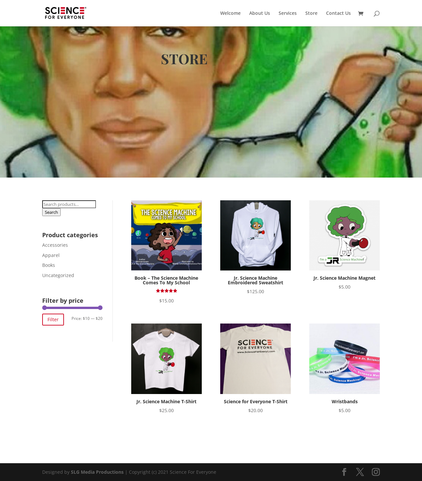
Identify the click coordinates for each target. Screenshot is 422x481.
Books (48, 265)
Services (288, 13)
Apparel (51, 255)
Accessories (55, 245)
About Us (259, 13)
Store (311, 13)
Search (51, 212)
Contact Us (338, 13)
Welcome (230, 13)
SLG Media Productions (97, 472)
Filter (53, 319)
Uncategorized (58, 275)
